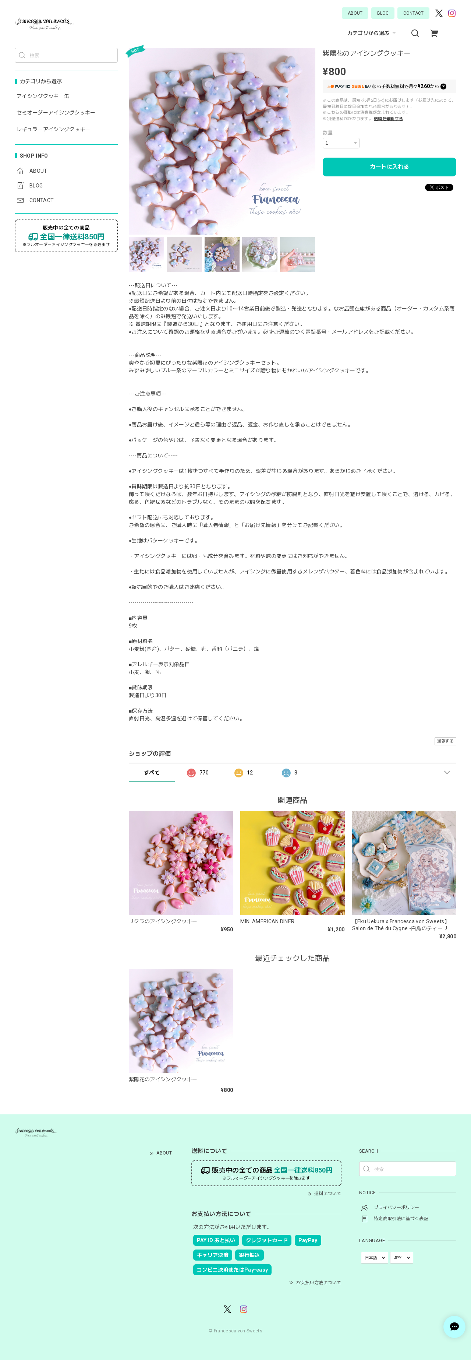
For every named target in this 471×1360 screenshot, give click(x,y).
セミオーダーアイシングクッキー (56, 113)
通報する (445, 741)
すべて (152, 773)
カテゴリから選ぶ (372, 33)
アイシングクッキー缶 (43, 96)
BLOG (383, 13)
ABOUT (355, 13)
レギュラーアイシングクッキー (53, 129)
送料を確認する (388, 118)
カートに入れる (389, 167)
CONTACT (413, 13)
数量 (328, 133)
